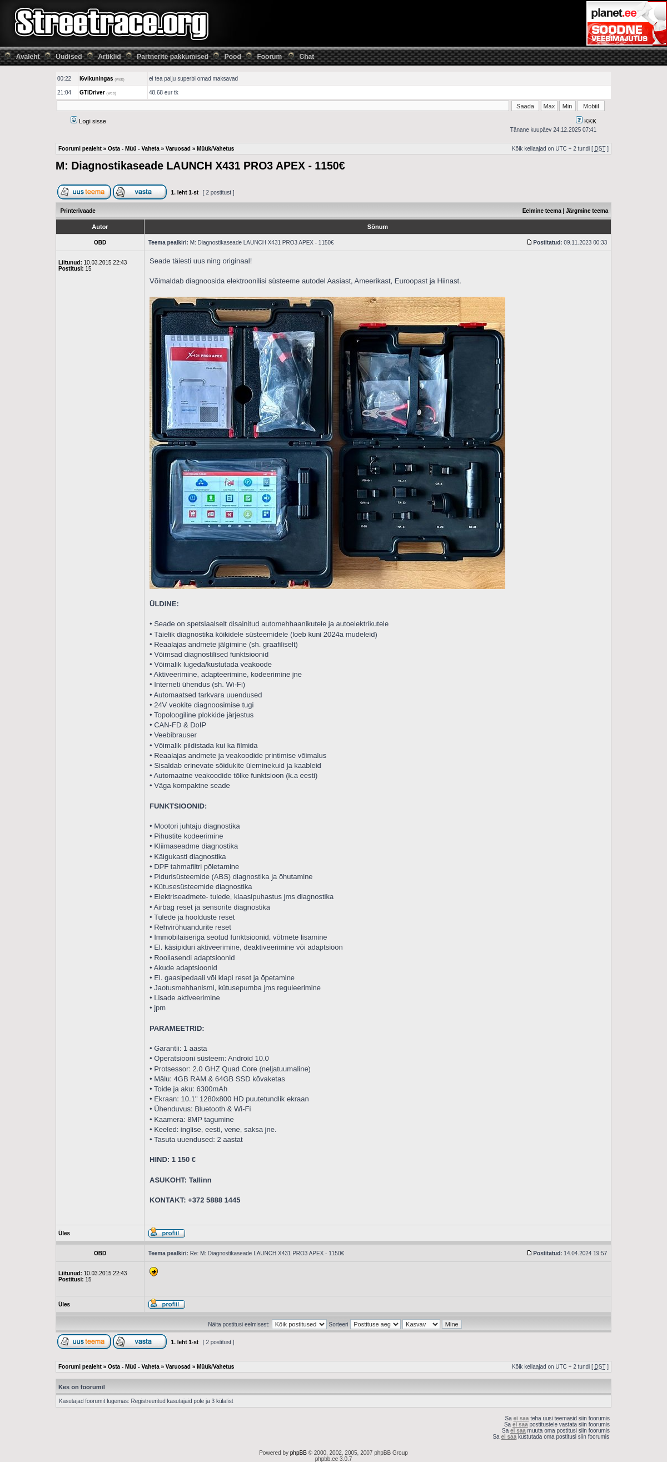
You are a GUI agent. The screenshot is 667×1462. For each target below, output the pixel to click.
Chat (307, 57)
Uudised (69, 57)
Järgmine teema (587, 211)
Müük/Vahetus (215, 149)
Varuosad (178, 149)
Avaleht (28, 57)
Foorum (269, 57)
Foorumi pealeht (80, 149)
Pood (233, 57)
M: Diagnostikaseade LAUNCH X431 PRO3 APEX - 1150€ (200, 165)
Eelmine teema (541, 211)
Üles (64, 1233)
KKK (586, 121)
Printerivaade (78, 211)
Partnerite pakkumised (172, 57)
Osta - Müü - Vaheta (134, 149)
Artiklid (109, 57)
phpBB (298, 1453)
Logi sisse (88, 121)
